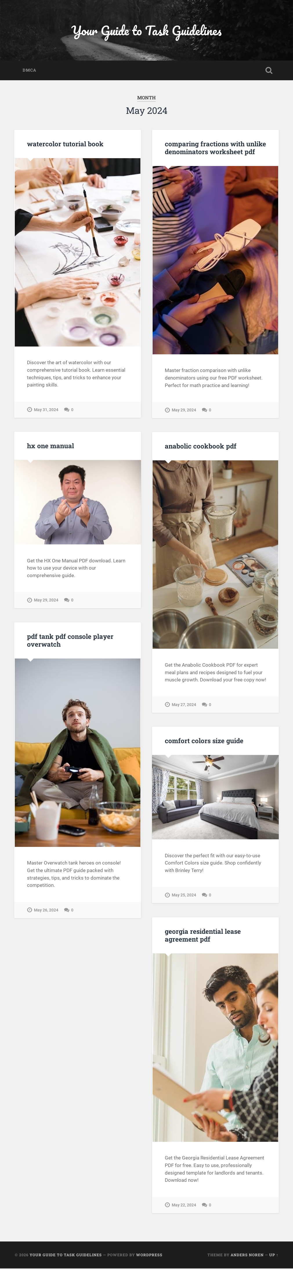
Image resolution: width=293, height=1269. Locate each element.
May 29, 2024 (184, 410)
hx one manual (50, 446)
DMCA (29, 70)
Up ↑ (273, 1255)
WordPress (149, 1255)
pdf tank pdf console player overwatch (70, 640)
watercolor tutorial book (65, 144)
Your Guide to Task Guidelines (146, 30)
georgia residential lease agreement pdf (203, 935)
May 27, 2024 (184, 705)
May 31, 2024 (46, 410)
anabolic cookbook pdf (200, 446)
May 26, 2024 (46, 910)
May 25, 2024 (184, 895)
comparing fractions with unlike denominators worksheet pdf (215, 148)
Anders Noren (247, 1255)
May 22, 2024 (184, 1205)
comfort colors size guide (204, 741)
